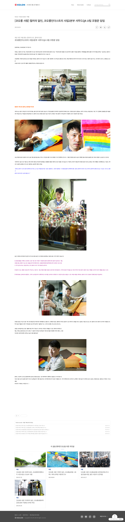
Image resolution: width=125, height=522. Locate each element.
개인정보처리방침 (34, 515)
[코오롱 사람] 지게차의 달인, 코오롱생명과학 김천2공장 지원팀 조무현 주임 (30, 431)
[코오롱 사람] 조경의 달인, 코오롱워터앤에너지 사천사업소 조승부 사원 (30, 425)
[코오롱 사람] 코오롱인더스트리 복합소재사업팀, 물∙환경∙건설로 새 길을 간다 (31, 433)
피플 (28, 17)
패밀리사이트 (103, 516)
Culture (89, 5)
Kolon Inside (80, 5)
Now (72, 5)
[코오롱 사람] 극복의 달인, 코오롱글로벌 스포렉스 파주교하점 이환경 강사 (30, 427)
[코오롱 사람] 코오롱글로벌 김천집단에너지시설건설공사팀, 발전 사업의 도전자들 (32, 429)
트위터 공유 (104, 27)
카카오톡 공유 (100, 27)
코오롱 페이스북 (90, 516)
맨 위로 (114, 517)
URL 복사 (108, 27)
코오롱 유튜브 (86, 516)
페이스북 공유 (96, 27)
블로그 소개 (18, 515)
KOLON (19, 518)
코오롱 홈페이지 (81, 516)
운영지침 (25, 515)
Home (16, 17)
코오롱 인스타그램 (94, 516)
